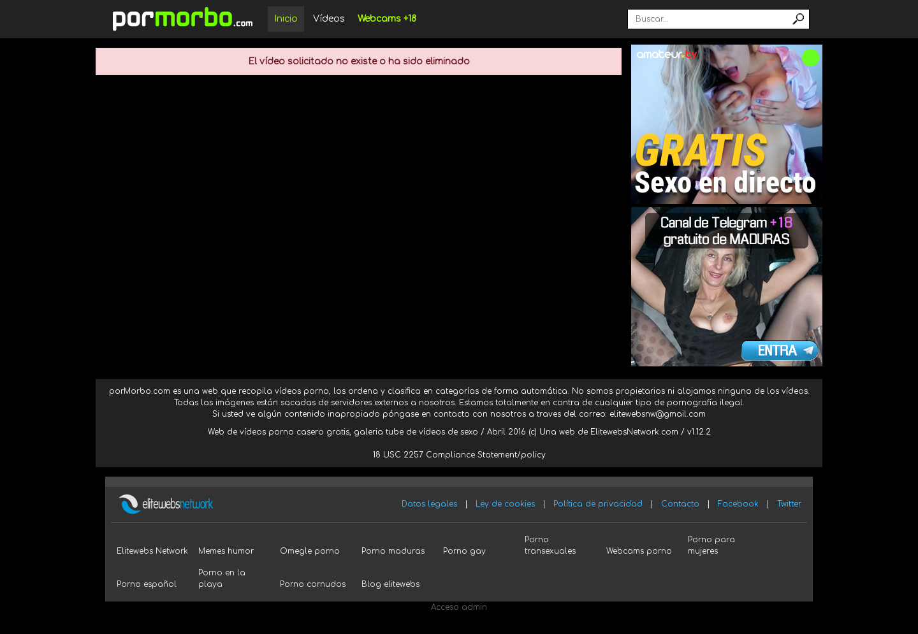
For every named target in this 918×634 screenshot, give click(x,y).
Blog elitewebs (390, 584)
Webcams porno (639, 551)
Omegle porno (310, 551)
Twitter (789, 504)
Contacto (680, 504)
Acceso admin (459, 607)
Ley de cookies (505, 504)
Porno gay (464, 551)
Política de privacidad (598, 504)
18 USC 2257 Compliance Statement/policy (459, 454)
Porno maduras (393, 551)
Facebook (738, 504)
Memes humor (226, 551)
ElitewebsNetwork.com (634, 432)
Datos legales (429, 504)
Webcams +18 (387, 19)
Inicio (286, 19)
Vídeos (329, 19)
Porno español (147, 584)
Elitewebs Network (152, 551)
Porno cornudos (313, 584)
